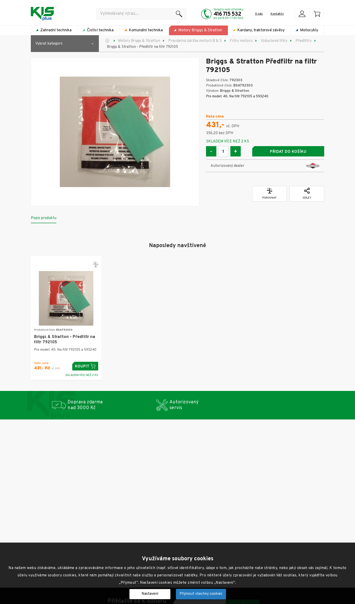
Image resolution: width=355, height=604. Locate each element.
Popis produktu (43, 218)
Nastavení (150, 594)
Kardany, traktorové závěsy (261, 30)
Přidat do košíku (288, 152)
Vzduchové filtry (274, 41)
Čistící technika (100, 30)
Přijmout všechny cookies (201, 594)
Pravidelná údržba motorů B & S (195, 41)
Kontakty (277, 14)
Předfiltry (304, 41)
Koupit (85, 366)
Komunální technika (146, 30)
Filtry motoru (241, 41)
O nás (259, 14)
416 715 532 (227, 14)
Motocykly (309, 30)
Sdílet (307, 194)
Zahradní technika (56, 30)
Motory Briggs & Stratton (200, 30)
